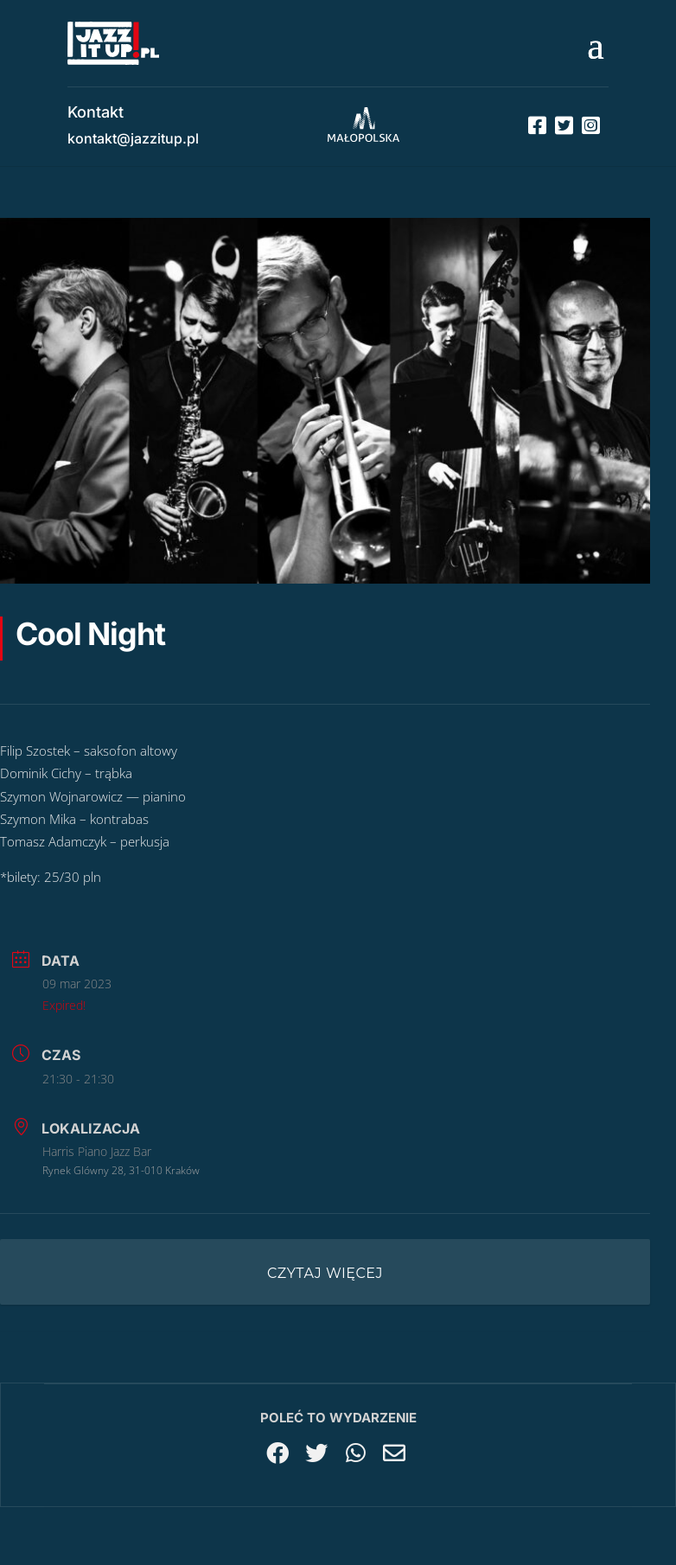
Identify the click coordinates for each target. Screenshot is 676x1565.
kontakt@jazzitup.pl (133, 138)
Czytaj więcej (325, 1273)
